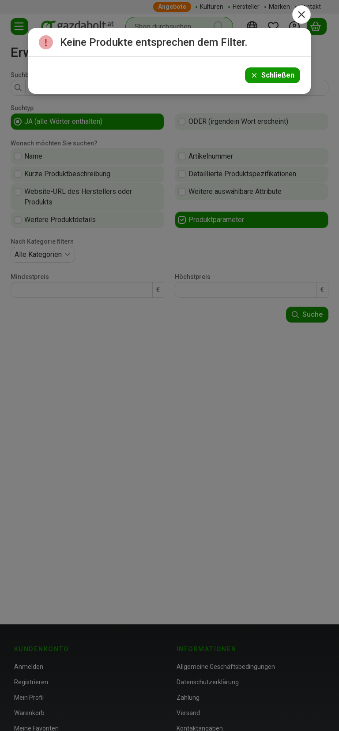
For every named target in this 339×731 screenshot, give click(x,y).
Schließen (272, 75)
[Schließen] (301, 14)
